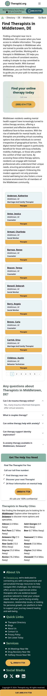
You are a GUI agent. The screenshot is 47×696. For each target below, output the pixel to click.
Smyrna (5, 550)
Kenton (5, 557)
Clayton (27, 550)
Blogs (10, 625)
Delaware (6, 516)
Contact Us (13, 631)
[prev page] (8, 374)
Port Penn (6, 530)
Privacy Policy (14, 634)
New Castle (7, 543)
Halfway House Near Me (19, 654)
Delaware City (8, 537)
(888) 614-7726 (34, 10)
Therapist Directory (17, 622)
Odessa (5, 524)
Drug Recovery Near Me (19, 651)
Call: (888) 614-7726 (23, 692)
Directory (11, 17)
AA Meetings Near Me (18, 648)
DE (19, 17)
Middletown (7, 513)
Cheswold (28, 557)
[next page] (39, 374)
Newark (27, 543)
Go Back (42, 17)
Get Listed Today (15, 637)
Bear (26, 530)
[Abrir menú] (39, 3)
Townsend (28, 537)
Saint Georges (30, 524)
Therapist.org (15, 3)
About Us (12, 628)
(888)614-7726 (23, 491)
